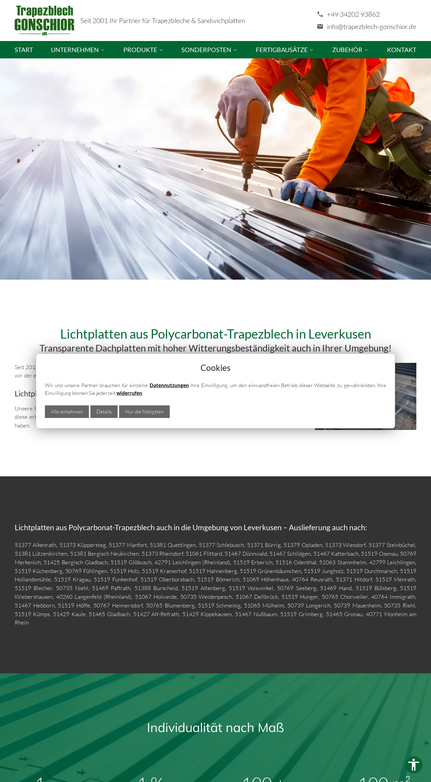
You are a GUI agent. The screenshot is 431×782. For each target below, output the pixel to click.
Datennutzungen (169, 385)
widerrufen (129, 393)
